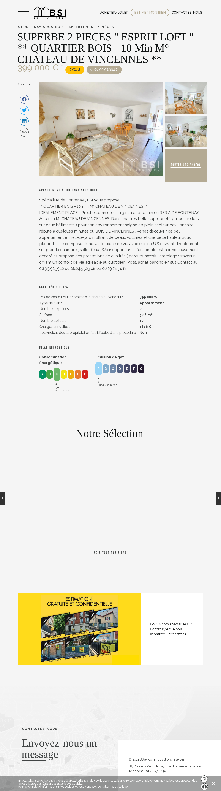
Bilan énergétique (54, 348)
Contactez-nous (187, 12)
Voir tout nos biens (110, 553)
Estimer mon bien (150, 12)
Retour (26, 84)
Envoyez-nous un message (59, 748)
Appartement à (68, 190)
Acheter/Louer (114, 12)
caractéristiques (53, 287)
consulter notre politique (113, 786)
